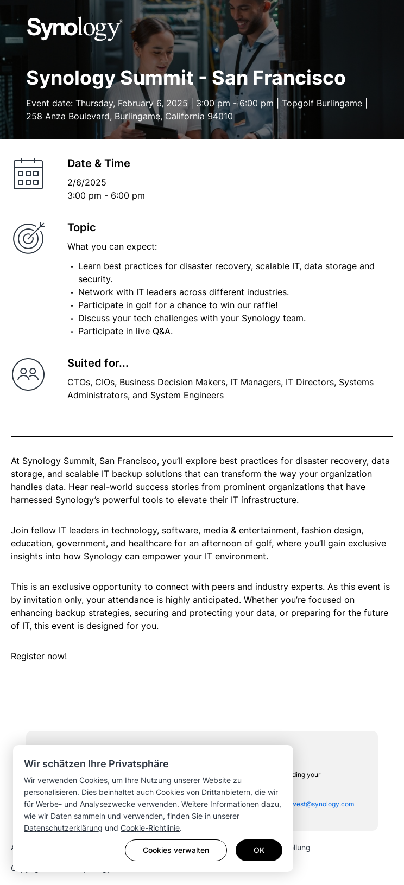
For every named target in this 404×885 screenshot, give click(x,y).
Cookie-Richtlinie (150, 827)
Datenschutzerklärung (63, 827)
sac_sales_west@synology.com (306, 804)
